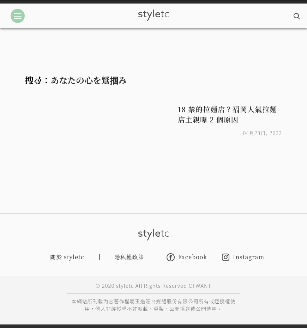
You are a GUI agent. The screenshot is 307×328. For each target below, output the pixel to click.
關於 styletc (67, 257)
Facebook (187, 257)
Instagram (243, 257)
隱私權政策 (129, 257)
